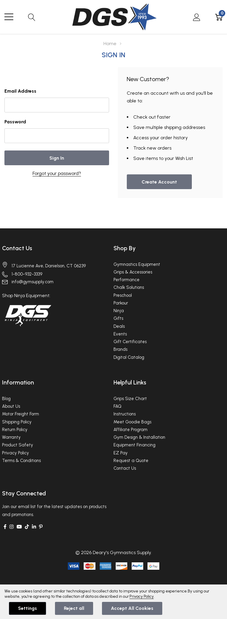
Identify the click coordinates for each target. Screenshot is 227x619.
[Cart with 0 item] (219, 17)
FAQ (117, 406)
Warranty (11, 437)
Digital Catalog (129, 357)
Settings (27, 608)
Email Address (20, 91)
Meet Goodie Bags (132, 422)
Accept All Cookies (132, 608)
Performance (127, 279)
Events (120, 334)
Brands (120, 349)
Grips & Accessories (133, 272)
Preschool (123, 295)
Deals (119, 326)
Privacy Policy (15, 453)
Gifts (118, 318)
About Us (11, 406)
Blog (6, 398)
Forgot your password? (57, 173)
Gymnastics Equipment (137, 264)
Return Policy (14, 429)
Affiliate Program (130, 429)
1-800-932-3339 (27, 274)
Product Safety (17, 445)
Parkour (121, 303)
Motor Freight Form (20, 414)
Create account (159, 182)
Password (15, 122)
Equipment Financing (134, 445)
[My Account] (196, 17)
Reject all (74, 608)
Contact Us (17, 248)
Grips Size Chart (130, 398)
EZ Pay (121, 453)
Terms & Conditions (21, 460)
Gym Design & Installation (139, 437)
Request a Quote (131, 460)
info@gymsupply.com (32, 281)
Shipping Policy (17, 422)
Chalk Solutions (129, 287)
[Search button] (31, 17)
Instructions (125, 414)
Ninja (119, 310)
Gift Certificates (130, 341)
